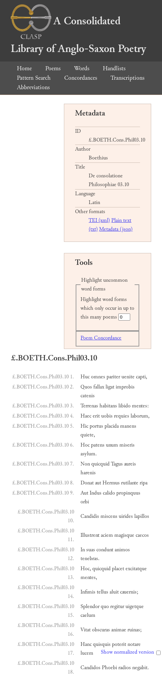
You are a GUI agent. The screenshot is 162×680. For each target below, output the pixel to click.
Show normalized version (127, 652)
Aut (84, 493)
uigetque (134, 606)
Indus (95, 493)
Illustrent (89, 535)
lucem (86, 653)
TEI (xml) (99, 220)
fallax (98, 387)
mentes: (140, 406)
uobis (107, 416)
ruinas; (135, 630)
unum (112, 445)
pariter (113, 377)
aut (98, 483)
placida (112, 426)
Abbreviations (33, 87)
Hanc (86, 644)
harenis (88, 473)
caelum (87, 615)
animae (118, 630)
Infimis (87, 592)
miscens (108, 516)
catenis (87, 396)
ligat (110, 387)
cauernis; (129, 592)
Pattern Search (34, 78)
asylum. (88, 454)
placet (118, 569)
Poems (53, 68)
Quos (86, 387)
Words (81, 68)
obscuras (101, 630)
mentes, (88, 577)
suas (90, 550)
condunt (104, 550)
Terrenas (89, 406)
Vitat (85, 630)
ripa (143, 483)
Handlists (114, 68)
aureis (130, 464)
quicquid (100, 464)
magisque (124, 535)
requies (121, 416)
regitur (117, 606)
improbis (125, 387)
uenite (128, 377)
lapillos (141, 516)
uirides (126, 516)
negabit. (140, 668)
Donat (87, 483)
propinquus (128, 493)
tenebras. (89, 558)
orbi (84, 502)
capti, (141, 377)
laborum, (140, 416)
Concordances (80, 78)
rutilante (129, 483)
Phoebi (109, 668)
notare (134, 644)
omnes (98, 377)
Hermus (111, 483)
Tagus (117, 464)
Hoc (85, 445)
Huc (85, 377)
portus (96, 426)
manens (128, 426)
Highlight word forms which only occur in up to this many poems (107, 308)
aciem (107, 535)
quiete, (87, 435)
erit (96, 416)
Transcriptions (127, 78)
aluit (114, 592)
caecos (142, 535)
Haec (85, 416)
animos (122, 550)
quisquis (102, 644)
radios (124, 668)
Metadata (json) (116, 229)
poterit (119, 644)
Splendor (89, 606)
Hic (84, 426)
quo (105, 606)
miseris (127, 445)
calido (109, 493)
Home (24, 68)
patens (98, 445)
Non (85, 464)
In (82, 550)
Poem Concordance (100, 338)
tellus (102, 592)
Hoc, (85, 569)
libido (124, 406)
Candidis (89, 516)
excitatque (136, 569)
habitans (108, 406)
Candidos (90, 668)
